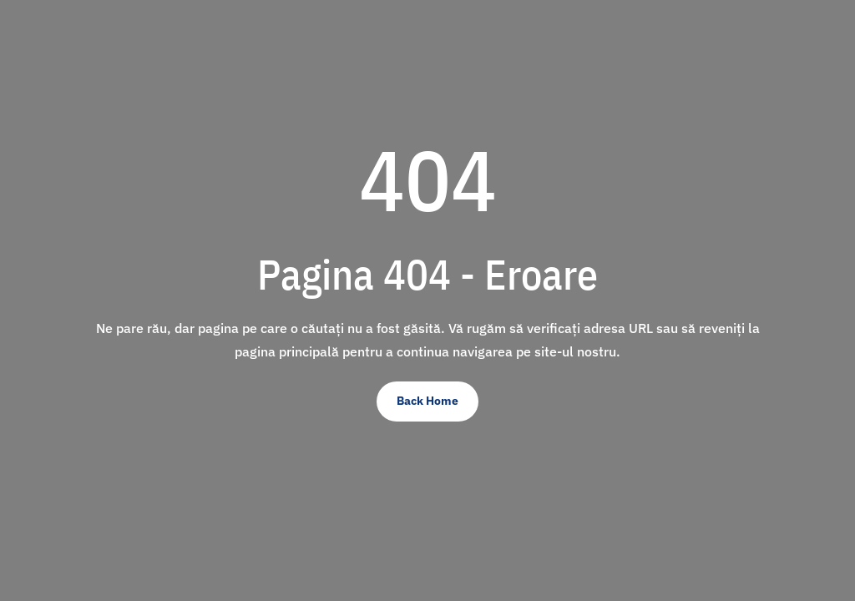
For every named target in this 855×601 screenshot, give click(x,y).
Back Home (427, 400)
